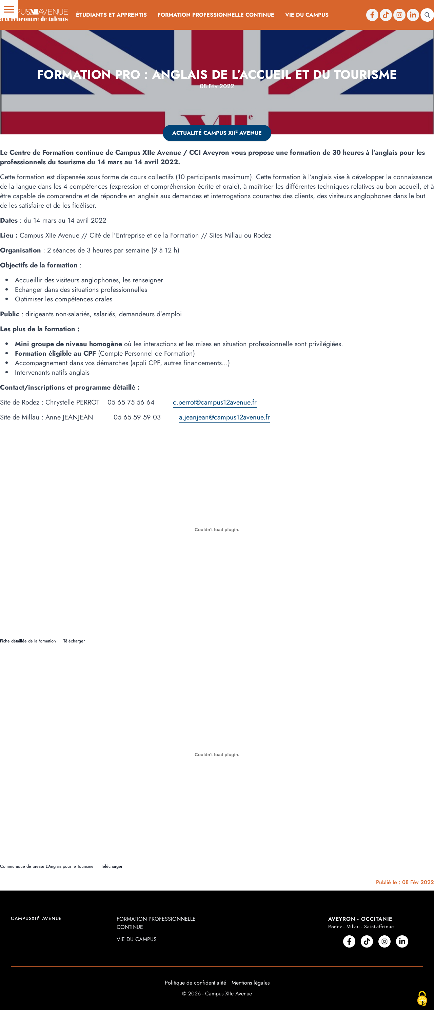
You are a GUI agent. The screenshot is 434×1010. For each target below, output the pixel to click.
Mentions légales (251, 983)
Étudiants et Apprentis (111, 15)
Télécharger (74, 641)
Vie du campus (307, 15)
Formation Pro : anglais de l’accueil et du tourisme (217, 74)
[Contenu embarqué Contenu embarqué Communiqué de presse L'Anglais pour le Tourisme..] (217, 755)
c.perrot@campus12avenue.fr (215, 402)
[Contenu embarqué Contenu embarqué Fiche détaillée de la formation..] (217, 529)
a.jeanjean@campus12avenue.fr (224, 417)
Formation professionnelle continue (216, 15)
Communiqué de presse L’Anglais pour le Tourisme (47, 866)
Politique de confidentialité (195, 983)
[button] (9, 9)
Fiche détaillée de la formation (28, 641)
